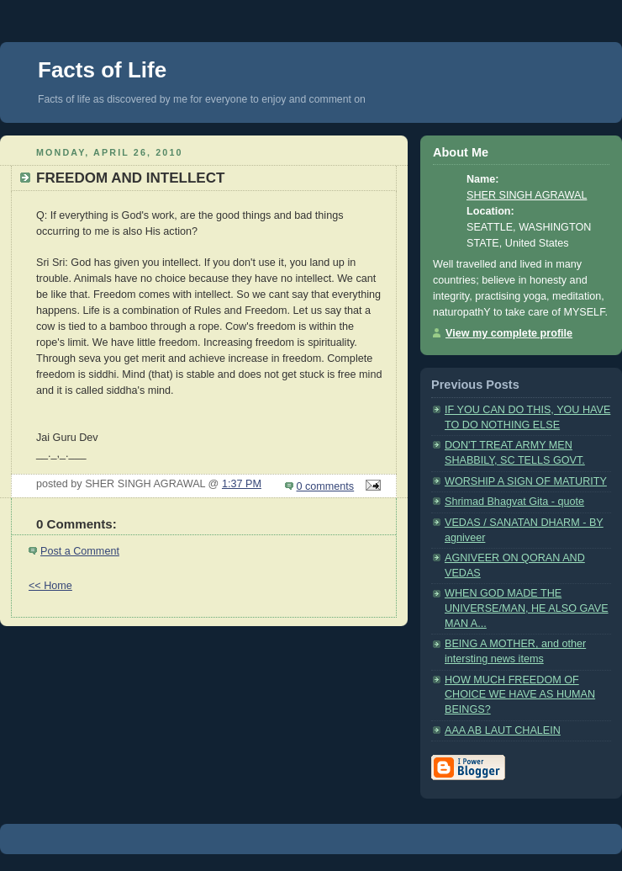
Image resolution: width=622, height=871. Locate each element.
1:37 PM (241, 484)
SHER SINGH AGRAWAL (526, 195)
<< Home (50, 586)
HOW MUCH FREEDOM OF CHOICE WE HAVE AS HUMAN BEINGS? (520, 694)
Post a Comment (79, 551)
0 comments (326, 486)
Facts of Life (102, 69)
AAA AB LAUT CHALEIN (503, 730)
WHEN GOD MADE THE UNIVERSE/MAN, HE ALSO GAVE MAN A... (527, 608)
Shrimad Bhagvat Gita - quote (514, 501)
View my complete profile (508, 333)
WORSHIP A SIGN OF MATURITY (526, 481)
